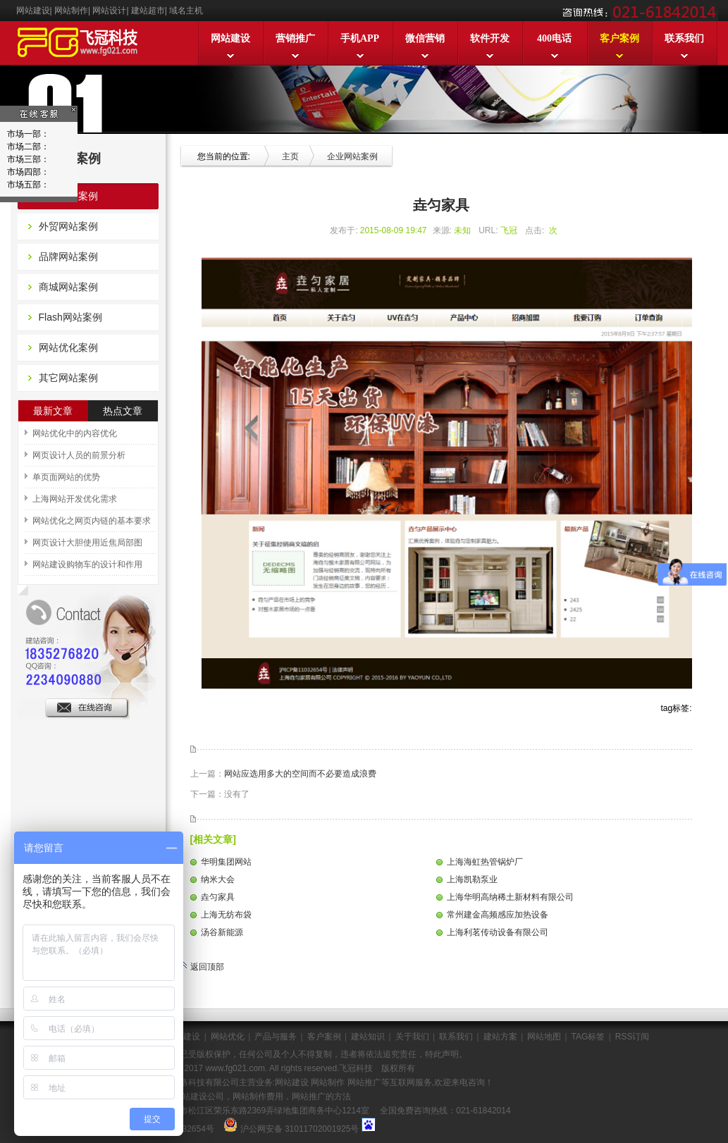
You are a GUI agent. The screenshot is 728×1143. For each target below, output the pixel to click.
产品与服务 (275, 1037)
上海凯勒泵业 (472, 879)
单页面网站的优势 (66, 477)
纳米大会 (218, 879)
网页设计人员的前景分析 (78, 455)
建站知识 (368, 1037)
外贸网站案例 (68, 226)
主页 (290, 156)
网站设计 (109, 11)
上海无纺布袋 (226, 915)
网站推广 (363, 1082)
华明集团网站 (226, 862)
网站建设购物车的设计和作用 (87, 564)
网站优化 (228, 1037)
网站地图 (544, 1037)
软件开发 (490, 38)
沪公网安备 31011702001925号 (299, 1129)
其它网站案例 (68, 377)
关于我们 (412, 1037)
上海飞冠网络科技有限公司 (188, 1082)
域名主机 (186, 11)
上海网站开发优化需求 (74, 499)
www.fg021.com (235, 1068)
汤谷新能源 (222, 932)
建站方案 (500, 1037)
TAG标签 (588, 1037)
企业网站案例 (68, 196)
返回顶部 (202, 967)
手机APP (359, 38)
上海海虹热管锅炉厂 (485, 862)
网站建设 (33, 11)
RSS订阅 (632, 1037)
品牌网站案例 (68, 256)
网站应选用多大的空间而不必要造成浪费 (300, 774)
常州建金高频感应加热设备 (497, 915)
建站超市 (148, 11)
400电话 (554, 38)
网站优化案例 (68, 347)
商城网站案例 (68, 286)
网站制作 (71, 11)
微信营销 (425, 38)
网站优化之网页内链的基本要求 (91, 521)
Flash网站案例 (70, 317)
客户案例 (619, 38)
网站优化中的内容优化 (74, 433)
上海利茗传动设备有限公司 (497, 932)
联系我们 (684, 38)
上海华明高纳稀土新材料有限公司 (510, 897)
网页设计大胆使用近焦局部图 (87, 543)
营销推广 (295, 38)
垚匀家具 (218, 897)
